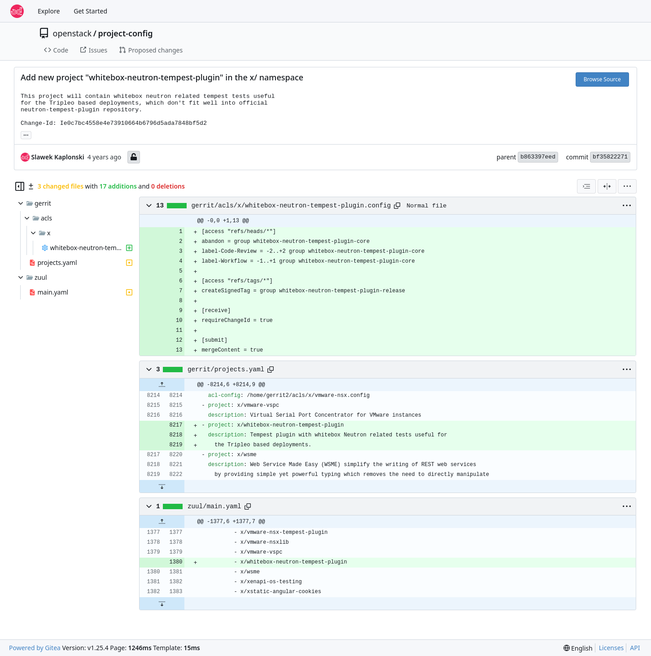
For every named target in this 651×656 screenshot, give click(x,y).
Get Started (90, 11)
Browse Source (602, 79)
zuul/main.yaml (214, 506)
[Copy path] (397, 205)
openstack (72, 33)
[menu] (627, 186)
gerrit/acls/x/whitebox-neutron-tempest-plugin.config (291, 205)
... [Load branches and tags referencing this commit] (26, 134)
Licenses (611, 647)
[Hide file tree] (19, 186)
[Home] (17, 11)
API (635, 647)
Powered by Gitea (35, 647)
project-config (125, 33)
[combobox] (586, 186)
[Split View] (607, 186)
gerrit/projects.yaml (226, 369)
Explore (49, 11)
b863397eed (537, 157)
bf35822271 (610, 157)
